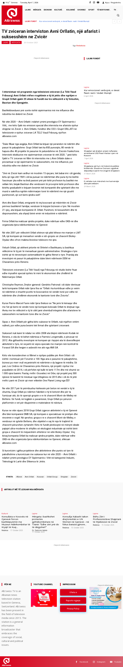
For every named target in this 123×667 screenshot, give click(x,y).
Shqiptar (64, 477)
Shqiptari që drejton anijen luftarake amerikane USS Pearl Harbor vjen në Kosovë (100, 152)
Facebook (84, 661)
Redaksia (80, 45)
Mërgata (16, 42)
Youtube (117, 661)
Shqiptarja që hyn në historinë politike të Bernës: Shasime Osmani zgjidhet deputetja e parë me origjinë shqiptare (102, 167)
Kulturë (5, 513)
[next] (119, 21)
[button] (118, 15)
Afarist (19, 477)
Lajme (6, 42)
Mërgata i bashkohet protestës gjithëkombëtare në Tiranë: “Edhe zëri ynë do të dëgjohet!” (45, 521)
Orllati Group (52, 477)
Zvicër (73, 477)
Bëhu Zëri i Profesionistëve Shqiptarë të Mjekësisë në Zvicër (107, 519)
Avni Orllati (29, 477)
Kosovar (40, 477)
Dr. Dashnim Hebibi (39, 529)
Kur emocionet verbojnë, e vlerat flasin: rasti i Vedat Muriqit (64, 21)
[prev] (114, 21)
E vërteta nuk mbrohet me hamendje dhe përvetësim (102, 181)
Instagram (101, 661)
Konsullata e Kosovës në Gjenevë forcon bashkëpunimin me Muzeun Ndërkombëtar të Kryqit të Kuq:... (16, 521)
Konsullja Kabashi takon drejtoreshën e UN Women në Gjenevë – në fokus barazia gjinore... (75, 520)
